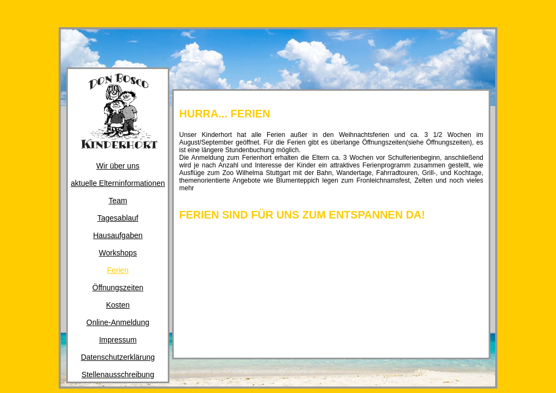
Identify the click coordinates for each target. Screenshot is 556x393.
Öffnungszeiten (117, 287)
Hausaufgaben (117, 235)
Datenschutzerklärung (118, 357)
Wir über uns (117, 165)
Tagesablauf (117, 218)
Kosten (118, 305)
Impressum (117, 339)
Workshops (118, 252)
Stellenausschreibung (117, 374)
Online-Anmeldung (117, 322)
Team (118, 200)
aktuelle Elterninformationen (118, 183)
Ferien (118, 270)
